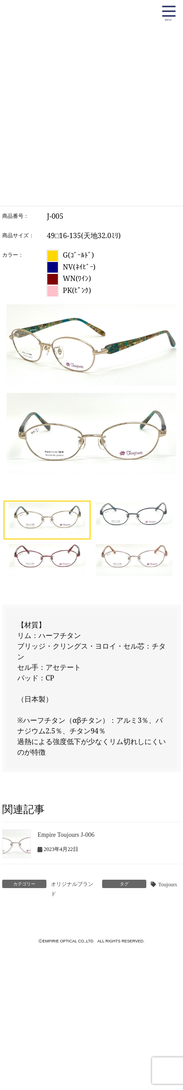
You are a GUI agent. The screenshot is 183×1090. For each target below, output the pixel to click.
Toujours (167, 884)
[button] (47, 520)
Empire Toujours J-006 (66, 835)
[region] (91, 442)
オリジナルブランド (72, 889)
